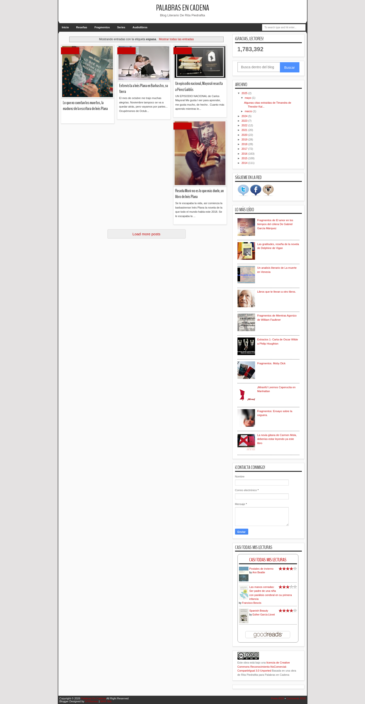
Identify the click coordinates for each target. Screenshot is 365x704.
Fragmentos (102, 27)
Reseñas (81, 27)
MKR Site (105, 701)
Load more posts (146, 234)
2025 (245, 93)
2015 (245, 158)
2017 (245, 148)
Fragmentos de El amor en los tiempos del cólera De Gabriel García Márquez (275, 224)
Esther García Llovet (264, 614)
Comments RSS (296, 698)
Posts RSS (277, 698)
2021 (245, 130)
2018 (245, 144)
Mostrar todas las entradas (176, 39)
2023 (245, 120)
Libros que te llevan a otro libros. (276, 291)
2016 (245, 153)
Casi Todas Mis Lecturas (267, 559)
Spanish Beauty (258, 610)
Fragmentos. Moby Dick (271, 363)
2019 (245, 139)
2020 (245, 134)
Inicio (65, 27)
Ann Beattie (258, 572)
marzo (249, 111)
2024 (245, 116)
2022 (245, 125)
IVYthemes (91, 701)
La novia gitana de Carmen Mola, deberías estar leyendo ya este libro (277, 439)
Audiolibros (140, 27)
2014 (245, 162)
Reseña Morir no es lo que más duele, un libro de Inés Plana (112, 135)
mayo (248, 97)
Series (121, 27)
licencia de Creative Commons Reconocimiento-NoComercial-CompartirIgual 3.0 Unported (263, 666)
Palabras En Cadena (182, 7)
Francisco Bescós (251, 603)
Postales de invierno (261, 568)
